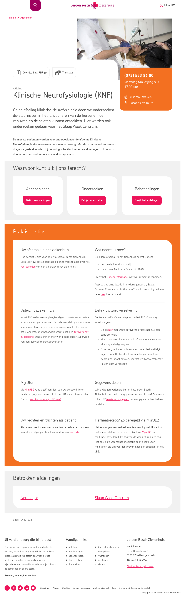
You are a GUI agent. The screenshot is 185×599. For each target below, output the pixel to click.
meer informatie (118, 277)
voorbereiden (28, 266)
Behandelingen (76, 556)
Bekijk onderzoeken (92, 200)
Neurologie (29, 498)
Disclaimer (45, 587)
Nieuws (101, 564)
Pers (114, 587)
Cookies (66, 587)
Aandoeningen (75, 551)
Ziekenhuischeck (101, 587)
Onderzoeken (75, 560)
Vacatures (103, 560)
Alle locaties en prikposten (140, 566)
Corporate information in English (134, 587)
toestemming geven (117, 399)
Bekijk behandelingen (147, 200)
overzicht (75, 432)
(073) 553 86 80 (138, 76)
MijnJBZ (29, 389)
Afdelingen (73, 547)
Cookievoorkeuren (81, 587)
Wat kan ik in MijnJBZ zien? (45, 399)
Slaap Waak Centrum (112, 498)
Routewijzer (74, 564)
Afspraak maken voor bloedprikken (108, 549)
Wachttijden (103, 556)
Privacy (55, 587)
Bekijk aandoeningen (38, 200)
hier (103, 294)
